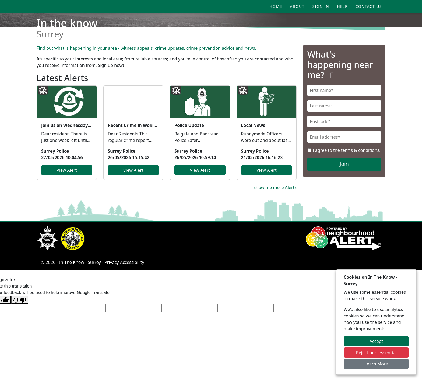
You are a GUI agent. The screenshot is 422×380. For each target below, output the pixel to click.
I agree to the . (344, 150)
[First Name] (344, 90)
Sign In (320, 6)
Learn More (376, 364)
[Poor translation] (19, 300)
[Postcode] (344, 121)
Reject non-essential (376, 353)
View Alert (67, 170)
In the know (67, 23)
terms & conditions (360, 150)
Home (275, 6)
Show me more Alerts (275, 187)
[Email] (344, 137)
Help (342, 6)
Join (344, 163)
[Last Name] (344, 106)
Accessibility (132, 262)
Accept (376, 341)
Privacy (111, 262)
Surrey (50, 34)
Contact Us (369, 6)
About (297, 6)
